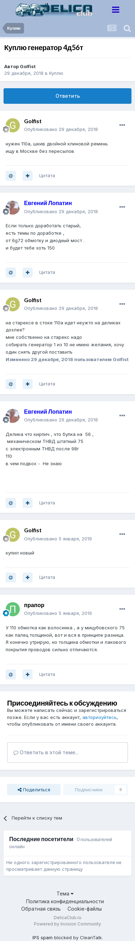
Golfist (28, 66)
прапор (34, 604)
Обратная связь (41, 909)
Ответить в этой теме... (45, 752)
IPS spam (43, 937)
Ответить (67, 96)
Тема (65, 894)
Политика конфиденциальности (65, 901)
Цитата (47, 175)
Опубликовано (61, 129)
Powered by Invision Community (67, 924)
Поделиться (34, 789)
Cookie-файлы (85, 909)
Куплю (56, 73)
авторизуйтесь (99, 717)
